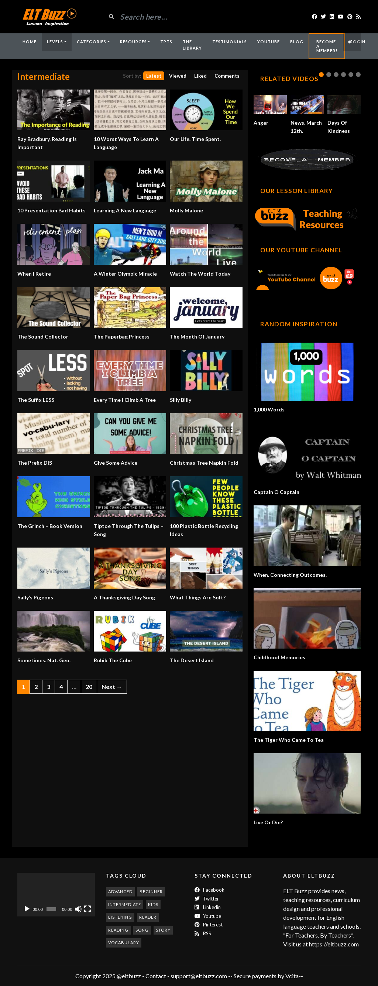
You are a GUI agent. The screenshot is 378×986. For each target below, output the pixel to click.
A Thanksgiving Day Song (124, 597)
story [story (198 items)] (163, 930)
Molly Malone (186, 210)
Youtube (208, 916)
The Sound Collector (42, 336)
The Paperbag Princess (122, 336)
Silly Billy (180, 400)
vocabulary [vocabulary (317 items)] (123, 942)
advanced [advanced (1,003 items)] (120, 891)
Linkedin (208, 907)
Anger (261, 123)
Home (30, 41)
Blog (296, 41)
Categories (91, 41)
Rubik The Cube (113, 660)
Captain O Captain (276, 492)
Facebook (209, 890)
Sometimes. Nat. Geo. (44, 660)
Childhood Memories (279, 657)
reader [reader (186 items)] (148, 917)
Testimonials (229, 41)
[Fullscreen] (87, 909)
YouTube (268, 41)
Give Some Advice (115, 463)
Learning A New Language (125, 210)
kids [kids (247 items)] (153, 904)
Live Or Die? (268, 822)
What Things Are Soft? (198, 597)
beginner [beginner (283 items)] (151, 891)
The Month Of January (197, 336)
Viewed (177, 76)
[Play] (27, 909)
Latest (153, 76)
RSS (203, 933)
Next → (112, 686)
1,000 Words (269, 409)
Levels (55, 41)
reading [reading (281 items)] (118, 930)
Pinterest (209, 925)
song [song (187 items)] (142, 930)
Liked (200, 76)
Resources (133, 41)
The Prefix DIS (34, 463)
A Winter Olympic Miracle (125, 273)
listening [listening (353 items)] (120, 917)
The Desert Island (192, 660)
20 (89, 686)
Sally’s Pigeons (35, 597)
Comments (227, 76)
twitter (207, 899)
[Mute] (78, 909)
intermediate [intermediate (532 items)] (124, 904)
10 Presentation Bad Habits (51, 210)
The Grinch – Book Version (49, 526)
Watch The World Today (200, 273)
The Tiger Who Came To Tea (289, 740)
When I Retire (34, 273)
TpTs (166, 41)
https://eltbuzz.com (334, 944)
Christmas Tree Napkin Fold (204, 463)
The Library (192, 44)
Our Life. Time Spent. (195, 139)
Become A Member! (326, 46)
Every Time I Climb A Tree (125, 400)
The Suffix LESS (35, 400)
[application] (56, 894)
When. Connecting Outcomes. (290, 575)
